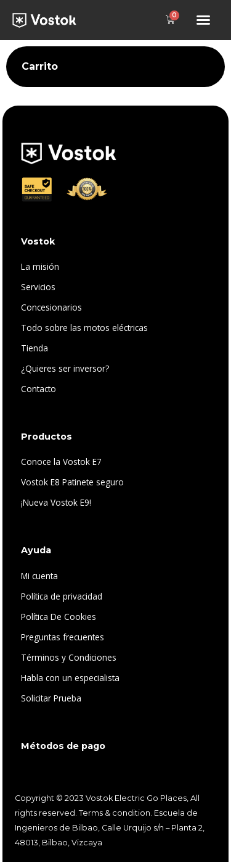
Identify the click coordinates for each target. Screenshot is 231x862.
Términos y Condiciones (68, 657)
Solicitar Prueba (51, 698)
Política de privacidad (61, 596)
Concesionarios (51, 307)
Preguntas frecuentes (62, 637)
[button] (203, 20)
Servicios (38, 287)
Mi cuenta (39, 576)
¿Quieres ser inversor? (65, 368)
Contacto (38, 389)
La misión (40, 266)
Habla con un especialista (70, 678)
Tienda (34, 348)
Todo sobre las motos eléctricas (84, 327)
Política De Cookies (58, 616)
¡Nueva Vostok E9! (56, 502)
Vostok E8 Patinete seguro (72, 482)
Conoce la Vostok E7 (61, 461)
